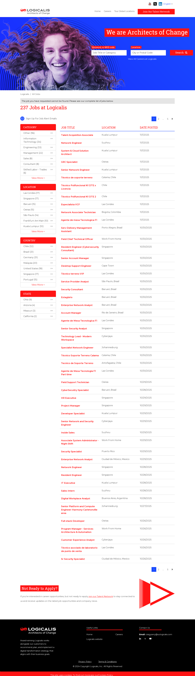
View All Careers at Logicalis (142, 59)
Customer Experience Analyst (77, 533)
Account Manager (71, 310)
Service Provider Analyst (75, 279)
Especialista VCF (70, 203)
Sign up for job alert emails (38, 118)
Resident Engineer (71, 469)
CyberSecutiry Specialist (75, 386)
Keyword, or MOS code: (103, 47)
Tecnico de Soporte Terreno (77, 359)
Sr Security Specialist (73, 552)
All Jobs (36, 94)
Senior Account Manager (75, 256)
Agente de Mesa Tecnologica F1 (79, 317)
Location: (136, 47)
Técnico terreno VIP (72, 271)
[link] (97, 95)
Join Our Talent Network (156, 11)
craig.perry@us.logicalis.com (159, 627)
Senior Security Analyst (74, 325)
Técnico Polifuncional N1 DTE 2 (78, 195)
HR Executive (68, 393)
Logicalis (24, 94)
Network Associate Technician (78, 211)
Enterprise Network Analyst (76, 302)
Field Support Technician (75, 378)
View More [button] (37, 178)
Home (98, 11)
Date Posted (149, 127)
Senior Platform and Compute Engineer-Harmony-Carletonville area (79, 503)
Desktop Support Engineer (76, 263)
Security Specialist (71, 446)
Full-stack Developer (72, 514)
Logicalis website (94, 632)
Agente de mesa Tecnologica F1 (79, 218)
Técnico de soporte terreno (76, 176)
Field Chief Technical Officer (77, 237)
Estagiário (66, 294)
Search (179, 52)
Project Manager (70, 401)
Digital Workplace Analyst (75, 492)
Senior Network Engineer (75, 169)
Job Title (68, 127)
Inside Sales (67, 427)
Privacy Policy (85, 654)
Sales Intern (67, 485)
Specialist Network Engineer (77, 344)
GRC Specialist (69, 161)
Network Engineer (71, 142)
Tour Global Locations (124, 11)
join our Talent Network (101, 589)
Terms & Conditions (107, 654)
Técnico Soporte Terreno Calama (80, 351)
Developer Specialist (72, 409)
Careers (107, 11)
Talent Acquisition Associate (77, 135)
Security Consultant (72, 287)
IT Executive (68, 477)
